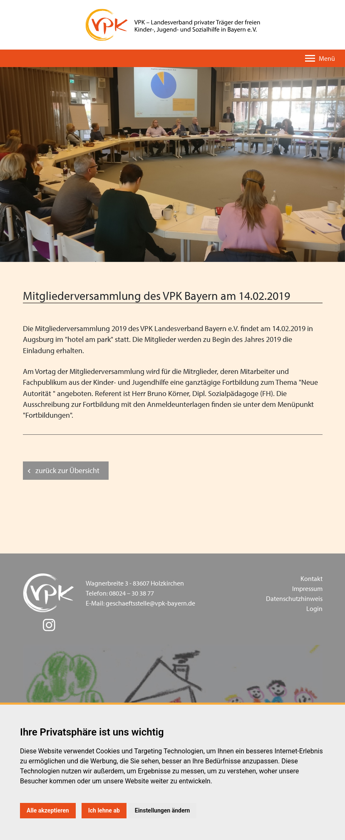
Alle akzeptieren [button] (48, 810)
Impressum (307, 588)
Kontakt (311, 578)
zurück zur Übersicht (67, 470)
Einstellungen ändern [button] (162, 810)
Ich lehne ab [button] (104, 810)
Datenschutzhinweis (294, 598)
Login (314, 608)
